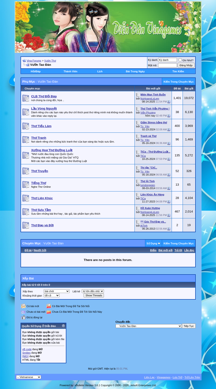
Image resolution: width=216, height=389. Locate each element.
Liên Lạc (149, 377)
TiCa (143, 155)
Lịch (100, 71)
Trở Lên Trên (192, 377)
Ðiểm (153, 250)
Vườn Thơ (50, 60)
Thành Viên (70, 71)
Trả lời (178, 250)
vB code (27, 349)
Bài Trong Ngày (135, 71)
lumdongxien (147, 185)
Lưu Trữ (177, 377)
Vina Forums (34, 60)
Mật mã (152, 65)
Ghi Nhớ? (186, 60)
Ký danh (152, 60)
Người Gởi (40, 250)
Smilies (26, 352)
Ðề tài (28, 250)
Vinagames (163, 377)
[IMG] (25, 356)
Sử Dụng (152, 243)
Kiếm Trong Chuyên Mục (178, 81)
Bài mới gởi (166, 250)
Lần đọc (189, 250)
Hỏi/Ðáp (36, 71)
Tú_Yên (144, 126)
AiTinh (144, 225)
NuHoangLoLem (149, 98)
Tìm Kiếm (178, 71)
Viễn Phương (147, 112)
